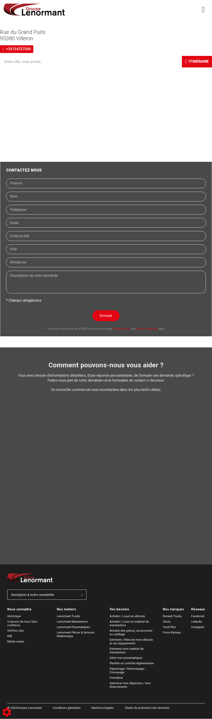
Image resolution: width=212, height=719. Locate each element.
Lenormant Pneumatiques (73, 627)
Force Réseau (172, 632)
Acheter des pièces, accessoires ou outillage (131, 632)
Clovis (167, 621)
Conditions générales (67, 708)
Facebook (197, 616)
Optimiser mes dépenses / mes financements (130, 685)
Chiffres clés (15, 631)
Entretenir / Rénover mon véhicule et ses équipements (132, 641)
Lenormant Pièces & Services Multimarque (76, 634)
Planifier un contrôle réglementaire (132, 663)
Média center (15, 641)
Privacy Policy (121, 328)
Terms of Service (146, 328)
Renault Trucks (172, 616)
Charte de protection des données (147, 708)
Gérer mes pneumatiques (126, 658)
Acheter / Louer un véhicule (127, 616)
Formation (116, 678)
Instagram (197, 627)
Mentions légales (103, 708)
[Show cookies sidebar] (6, 712)
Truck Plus (169, 627)
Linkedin (196, 621)
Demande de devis (29, 425)
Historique (14, 616)
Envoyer (106, 315)
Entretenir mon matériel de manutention (127, 650)
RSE (9, 636)
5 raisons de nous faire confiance (22, 623)
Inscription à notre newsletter (47, 595)
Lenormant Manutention (72, 621)
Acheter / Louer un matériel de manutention (129, 623)
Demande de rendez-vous (34, 412)
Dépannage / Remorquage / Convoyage (128, 670)
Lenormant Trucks (68, 616)
